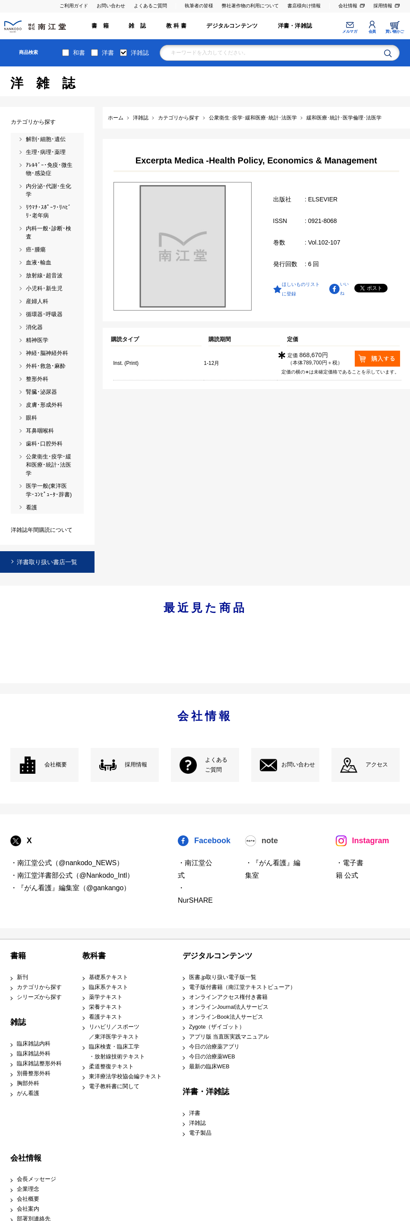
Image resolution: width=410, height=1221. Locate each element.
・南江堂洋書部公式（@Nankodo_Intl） (72, 875)
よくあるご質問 (150, 5)
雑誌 (18, 1022)
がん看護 (28, 1093)
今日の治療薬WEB (212, 1057)
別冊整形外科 (33, 1073)
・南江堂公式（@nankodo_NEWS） (67, 862)
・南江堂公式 (195, 869)
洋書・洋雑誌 (295, 26)
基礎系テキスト (108, 977)
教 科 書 (176, 26)
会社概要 (55, 765)
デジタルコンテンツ (232, 26)
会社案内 (28, 1209)
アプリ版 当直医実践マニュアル (229, 1037)
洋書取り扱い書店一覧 (47, 562)
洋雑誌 (140, 52)
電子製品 (200, 1133)
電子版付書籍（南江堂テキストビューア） (242, 987)
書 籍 (100, 26)
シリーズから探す (39, 997)
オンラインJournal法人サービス (229, 1007)
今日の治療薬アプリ (214, 1047)
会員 (372, 31)
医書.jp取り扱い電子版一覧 (222, 977)
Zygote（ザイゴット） (217, 1027)
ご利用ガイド (74, 5)
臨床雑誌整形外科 (39, 1064)
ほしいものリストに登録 (301, 289)
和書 (79, 52)
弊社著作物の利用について (250, 5)
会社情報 (347, 5)
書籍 (18, 955)
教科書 (94, 955)
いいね (344, 288)
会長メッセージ (36, 1179)
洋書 (108, 52)
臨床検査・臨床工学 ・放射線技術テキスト (117, 1052)
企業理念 (28, 1189)
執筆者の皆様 (199, 5)
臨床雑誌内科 (33, 1044)
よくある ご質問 (216, 765)
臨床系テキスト (108, 987)
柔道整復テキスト (111, 1067)
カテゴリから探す (39, 987)
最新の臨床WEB (209, 1067)
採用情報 (382, 5)
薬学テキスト (106, 997)
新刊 (22, 977)
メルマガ (349, 31)
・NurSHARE (195, 894)
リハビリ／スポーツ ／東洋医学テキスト (114, 1032)
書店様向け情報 (304, 5)
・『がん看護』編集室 (272, 869)
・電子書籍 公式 (349, 869)
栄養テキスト (106, 1007)
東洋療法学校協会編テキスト (125, 1076)
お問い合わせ (111, 5)
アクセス (377, 765)
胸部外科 (28, 1083)
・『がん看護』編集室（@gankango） (70, 887)
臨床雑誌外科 (33, 1054)
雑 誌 (137, 26)
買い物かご (394, 31)
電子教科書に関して (114, 1086)
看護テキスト (106, 1017)
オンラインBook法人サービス (226, 1017)
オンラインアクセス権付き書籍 (228, 997)
